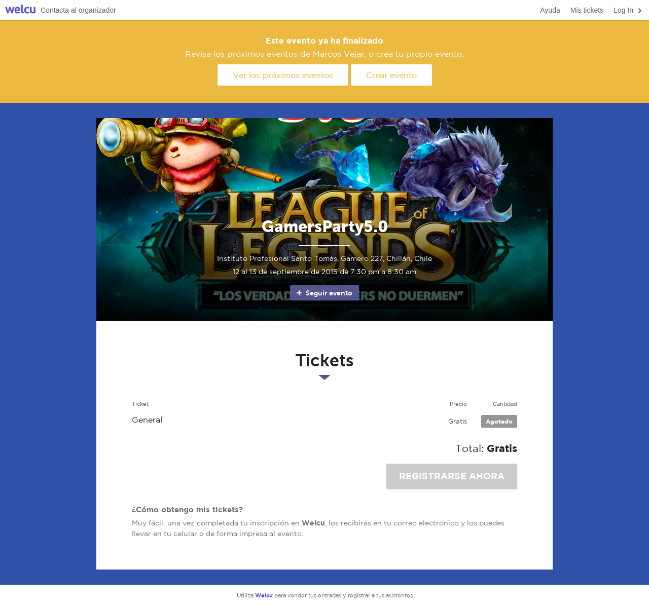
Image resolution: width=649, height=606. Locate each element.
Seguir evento (323, 293)
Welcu (20, 10)
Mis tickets (586, 10)
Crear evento (391, 75)
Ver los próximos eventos (283, 75)
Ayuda (550, 10)
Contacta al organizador (78, 10)
